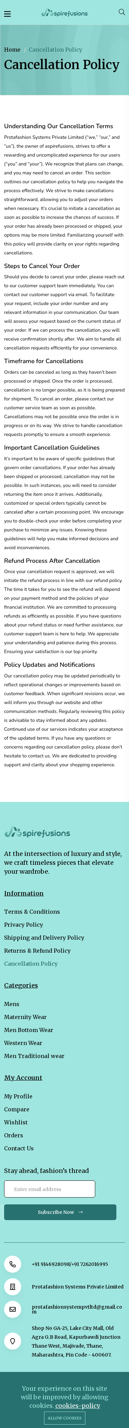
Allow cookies (65, 1418)
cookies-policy (77, 1406)
